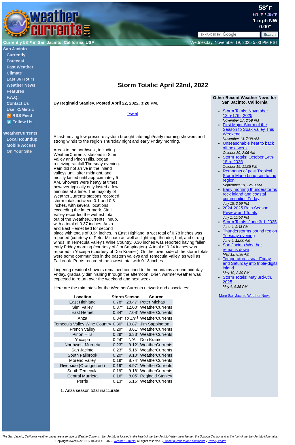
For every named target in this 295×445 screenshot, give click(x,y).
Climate (14, 73)
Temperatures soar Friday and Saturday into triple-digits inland (250, 263)
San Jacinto (15, 48)
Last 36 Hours (21, 79)
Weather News (21, 85)
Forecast (15, 61)
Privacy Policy (217, 441)
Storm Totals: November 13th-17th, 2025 (245, 113)
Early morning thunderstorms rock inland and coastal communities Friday (250, 194)
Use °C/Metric (20, 109)
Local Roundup (22, 139)
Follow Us (19, 122)
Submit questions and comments (184, 441)
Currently (16, 55)
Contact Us (18, 103)
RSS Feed (19, 115)
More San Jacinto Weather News (244, 296)
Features (15, 91)
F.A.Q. (13, 97)
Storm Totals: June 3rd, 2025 (250, 221)
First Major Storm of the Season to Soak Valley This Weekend (248, 129)
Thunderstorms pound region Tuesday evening (250, 233)
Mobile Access (21, 145)
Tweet (132, 113)
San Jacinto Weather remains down (242, 247)
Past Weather (20, 67)
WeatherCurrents (20, 133)
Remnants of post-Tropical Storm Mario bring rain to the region (249, 176)
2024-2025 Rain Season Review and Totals (245, 210)
